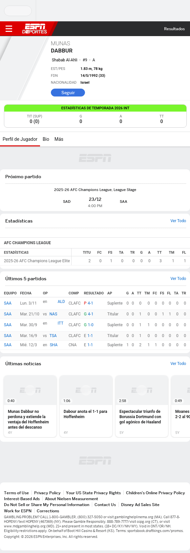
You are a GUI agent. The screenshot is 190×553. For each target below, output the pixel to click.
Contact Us (105, 504)
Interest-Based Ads (22, 498)
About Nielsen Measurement (71, 498)
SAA (7, 303)
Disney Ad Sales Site (140, 504)
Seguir (68, 93)
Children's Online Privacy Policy (155, 492)
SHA (54, 345)
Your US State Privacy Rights (93, 492)
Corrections (48, 510)
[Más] (68, 139)
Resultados (174, 28)
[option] (30, 406)
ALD (61, 301)
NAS (53, 314)
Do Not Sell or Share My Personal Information (46, 504)
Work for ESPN (18, 510)
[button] (30, 406)
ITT (61, 323)
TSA (53, 335)
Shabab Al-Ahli (64, 60)
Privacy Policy (47, 492)
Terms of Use (16, 492)
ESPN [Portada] (34, 28)
